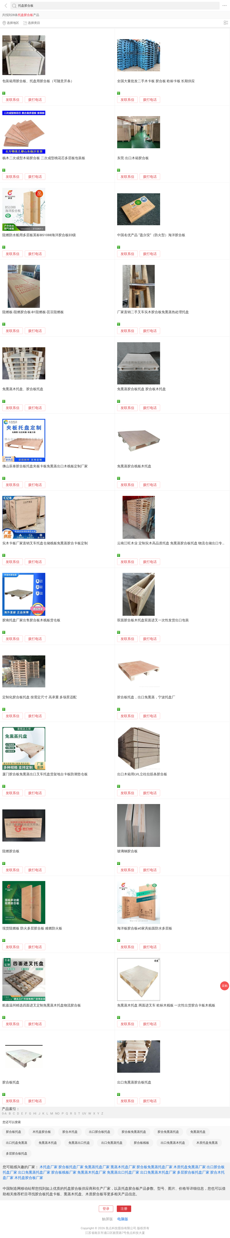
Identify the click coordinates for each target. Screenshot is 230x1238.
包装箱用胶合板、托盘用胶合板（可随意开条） (38, 81)
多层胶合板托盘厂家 (193, 1172)
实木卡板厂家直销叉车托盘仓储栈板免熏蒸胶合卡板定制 (45, 543)
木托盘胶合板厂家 (28, 1178)
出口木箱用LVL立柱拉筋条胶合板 (142, 774)
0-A (4, 1113)
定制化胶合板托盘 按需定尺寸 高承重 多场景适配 (39, 697)
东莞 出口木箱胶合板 (133, 158)
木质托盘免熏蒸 (207, 1142)
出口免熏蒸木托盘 (173, 1142)
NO (57, 1113)
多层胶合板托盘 (16, 1153)
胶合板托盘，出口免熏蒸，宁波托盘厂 (146, 697)
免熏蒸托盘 (198, 1132)
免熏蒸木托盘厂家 (91, 1172)
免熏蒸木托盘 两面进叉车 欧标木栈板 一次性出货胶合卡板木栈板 (166, 1005)
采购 (224, 985)
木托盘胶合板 (42, 1132)
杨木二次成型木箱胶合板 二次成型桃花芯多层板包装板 (43, 158)
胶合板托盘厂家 (71, 1167)
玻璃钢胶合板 (127, 851)
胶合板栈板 (141, 1142)
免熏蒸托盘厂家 (97, 1167)
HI (34, 1113)
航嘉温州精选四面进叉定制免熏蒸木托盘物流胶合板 (41, 1005)
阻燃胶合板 (10, 851)
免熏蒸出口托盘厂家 (123, 1172)
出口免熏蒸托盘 (112, 1142)
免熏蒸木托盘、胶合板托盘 (22, 389)
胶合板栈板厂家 (63, 1172)
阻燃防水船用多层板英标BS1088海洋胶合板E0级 (39, 235)
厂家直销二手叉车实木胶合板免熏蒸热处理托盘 (153, 312)
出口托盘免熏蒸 (16, 1142)
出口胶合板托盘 (99, 1132)
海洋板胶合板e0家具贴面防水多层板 (144, 928)
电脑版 (122, 1219)
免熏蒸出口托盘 (79, 1142)
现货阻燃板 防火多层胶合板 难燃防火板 (32, 928)
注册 (124, 1209)
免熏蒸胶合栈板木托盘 (134, 466)
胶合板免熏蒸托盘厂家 (154, 1167)
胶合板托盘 (10, 1082)
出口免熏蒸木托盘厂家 (158, 1172)
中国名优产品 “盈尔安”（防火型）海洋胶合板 (151, 235)
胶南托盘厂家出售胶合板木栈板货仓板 (31, 620)
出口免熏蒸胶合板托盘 (134, 1082)
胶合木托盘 (70, 1132)
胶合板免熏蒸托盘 (134, 1132)
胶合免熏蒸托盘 (168, 1132)
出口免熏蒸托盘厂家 (34, 1172)
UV (84, 1113)
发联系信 (12, 100)
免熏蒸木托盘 (48, 1142)
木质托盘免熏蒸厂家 (189, 1167)
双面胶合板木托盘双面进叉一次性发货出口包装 (153, 620)
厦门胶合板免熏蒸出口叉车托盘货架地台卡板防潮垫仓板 (45, 774)
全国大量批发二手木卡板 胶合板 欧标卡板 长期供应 (156, 81)
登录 (106, 1209)
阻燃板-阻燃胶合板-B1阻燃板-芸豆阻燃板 (33, 312)
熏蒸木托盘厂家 (123, 1167)
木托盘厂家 (49, 1167)
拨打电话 (35, 100)
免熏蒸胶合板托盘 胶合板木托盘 (141, 389)
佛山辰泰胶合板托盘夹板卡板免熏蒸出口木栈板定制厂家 (45, 466)
